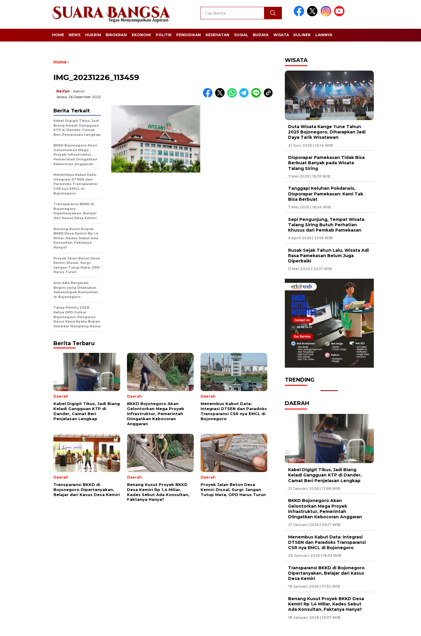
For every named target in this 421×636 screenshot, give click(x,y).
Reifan (63, 91)
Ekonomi (141, 35)
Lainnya (323, 35)
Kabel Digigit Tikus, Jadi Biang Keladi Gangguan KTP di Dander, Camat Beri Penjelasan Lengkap (325, 475)
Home (58, 35)
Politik (164, 35)
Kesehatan (217, 35)
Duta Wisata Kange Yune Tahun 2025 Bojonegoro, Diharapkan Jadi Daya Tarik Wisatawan (327, 132)
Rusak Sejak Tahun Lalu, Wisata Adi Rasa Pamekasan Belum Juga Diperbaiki (328, 256)
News (74, 35)
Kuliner (302, 35)
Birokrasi (116, 35)
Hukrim (93, 35)
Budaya (261, 35)
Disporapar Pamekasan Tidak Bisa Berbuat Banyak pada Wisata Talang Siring (326, 163)
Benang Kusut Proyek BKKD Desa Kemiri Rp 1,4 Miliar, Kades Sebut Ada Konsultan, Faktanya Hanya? (326, 604)
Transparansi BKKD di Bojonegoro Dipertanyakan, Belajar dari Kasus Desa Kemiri (326, 573)
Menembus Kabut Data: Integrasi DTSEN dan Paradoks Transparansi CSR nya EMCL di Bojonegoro (327, 542)
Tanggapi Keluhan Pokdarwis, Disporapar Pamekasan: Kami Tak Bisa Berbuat (325, 194)
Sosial (241, 35)
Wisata (281, 35)
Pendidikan (188, 35)
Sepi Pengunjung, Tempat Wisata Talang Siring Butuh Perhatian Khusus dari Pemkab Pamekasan (326, 225)
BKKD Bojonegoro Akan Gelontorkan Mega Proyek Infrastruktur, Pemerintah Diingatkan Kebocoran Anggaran (325, 508)
